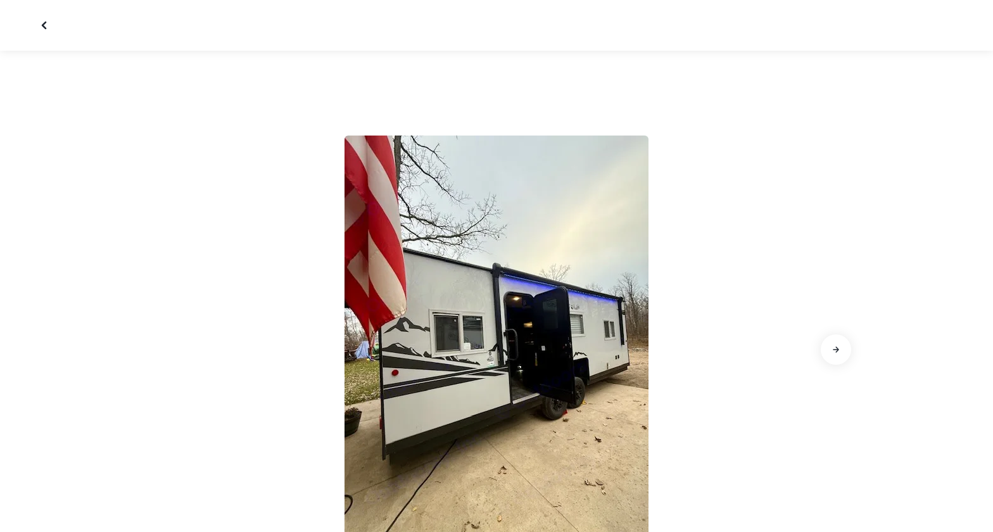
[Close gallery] (45, 25)
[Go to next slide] (836, 349)
